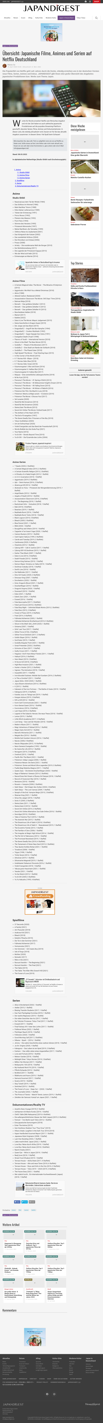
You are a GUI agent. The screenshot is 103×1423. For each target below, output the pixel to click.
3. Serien (18, 183)
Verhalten (39, 1366)
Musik (71, 1370)
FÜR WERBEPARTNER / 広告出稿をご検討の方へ (18, 1382)
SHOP (96, 1)
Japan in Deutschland (66, 18)
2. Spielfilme (19, 181)
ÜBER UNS (6, 1)
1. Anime (17, 170)
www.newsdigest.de (8, 1417)
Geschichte (56, 1362)
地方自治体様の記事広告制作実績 (13, 1384)
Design (71, 1372)
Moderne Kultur (51, 18)
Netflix (34, 1210)
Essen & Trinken (24, 1364)
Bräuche (55, 1364)
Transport (22, 1366)
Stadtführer (22, 1372)
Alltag (30, 18)
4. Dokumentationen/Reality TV (27, 186)
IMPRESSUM (23, 1379)
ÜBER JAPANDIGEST (9, 1379)
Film (20, 1210)
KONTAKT (33, 1379)
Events (5, 1364)
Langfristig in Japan (41, 1370)
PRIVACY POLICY (42, 1382)
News (4, 1362)
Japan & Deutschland (92, 1370)
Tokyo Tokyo (81, 18)
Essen (23, 18)
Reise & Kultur (90, 1372)
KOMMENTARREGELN (58, 1382)
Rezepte (88, 1368)
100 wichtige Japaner (9, 1366)
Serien (26, 1210)
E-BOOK (42, 1379)
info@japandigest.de (8, 1419)
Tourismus (22, 1362)
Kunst (71, 1368)
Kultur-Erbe (39, 18)
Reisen (15, 18)
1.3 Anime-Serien (23, 178)
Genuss (88, 1364)
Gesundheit (39, 1364)
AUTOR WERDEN (76, 1379)
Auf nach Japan (40, 1368)
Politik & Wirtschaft (8, 1370)
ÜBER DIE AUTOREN (61, 1379)
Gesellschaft (6, 1368)
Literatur (71, 1364)
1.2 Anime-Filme (23, 175)
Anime (14, 1210)
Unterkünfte (23, 1368)
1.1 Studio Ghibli (23, 172)
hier (78, 375)
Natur (21, 1370)
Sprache (38, 1362)
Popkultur (72, 1362)
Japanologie (89, 1366)
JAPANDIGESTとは (17, 1)
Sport (71, 1374)
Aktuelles (7, 18)
